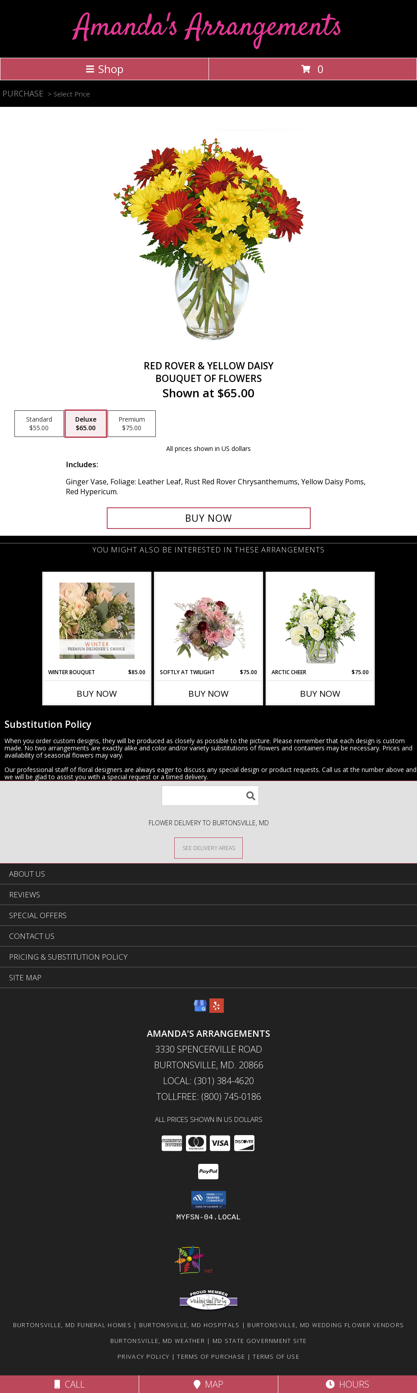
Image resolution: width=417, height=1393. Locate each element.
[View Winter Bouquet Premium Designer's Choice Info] (97, 621)
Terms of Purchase (211, 1356)
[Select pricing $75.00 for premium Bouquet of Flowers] (131, 424)
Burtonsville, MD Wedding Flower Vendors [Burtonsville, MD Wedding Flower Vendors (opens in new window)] (325, 1325)
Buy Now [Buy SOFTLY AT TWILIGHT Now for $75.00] (208, 693)
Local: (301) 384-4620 (208, 1081)
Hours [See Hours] (347, 1384)
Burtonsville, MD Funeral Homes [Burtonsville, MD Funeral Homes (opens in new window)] (72, 1325)
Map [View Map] (208, 1384)
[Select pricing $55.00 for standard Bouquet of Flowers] (39, 424)
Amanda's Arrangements (209, 28)
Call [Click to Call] (69, 1384)
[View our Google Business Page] (200, 1010)
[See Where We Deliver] (208, 847)
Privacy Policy (143, 1356)
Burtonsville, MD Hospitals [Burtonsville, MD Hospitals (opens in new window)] (189, 1325)
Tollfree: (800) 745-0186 (208, 1096)
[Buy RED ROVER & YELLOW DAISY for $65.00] (209, 518)
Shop (104, 68)
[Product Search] (210, 796)
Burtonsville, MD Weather (157, 1341)
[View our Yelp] (216, 1010)
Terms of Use (276, 1356)
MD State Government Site (260, 1341)
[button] (208, 1200)
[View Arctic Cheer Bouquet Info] (320, 621)
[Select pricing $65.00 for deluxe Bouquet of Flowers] (86, 424)
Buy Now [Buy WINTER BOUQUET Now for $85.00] (97, 693)
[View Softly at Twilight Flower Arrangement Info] (208, 620)
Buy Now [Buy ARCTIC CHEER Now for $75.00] (320, 693)
